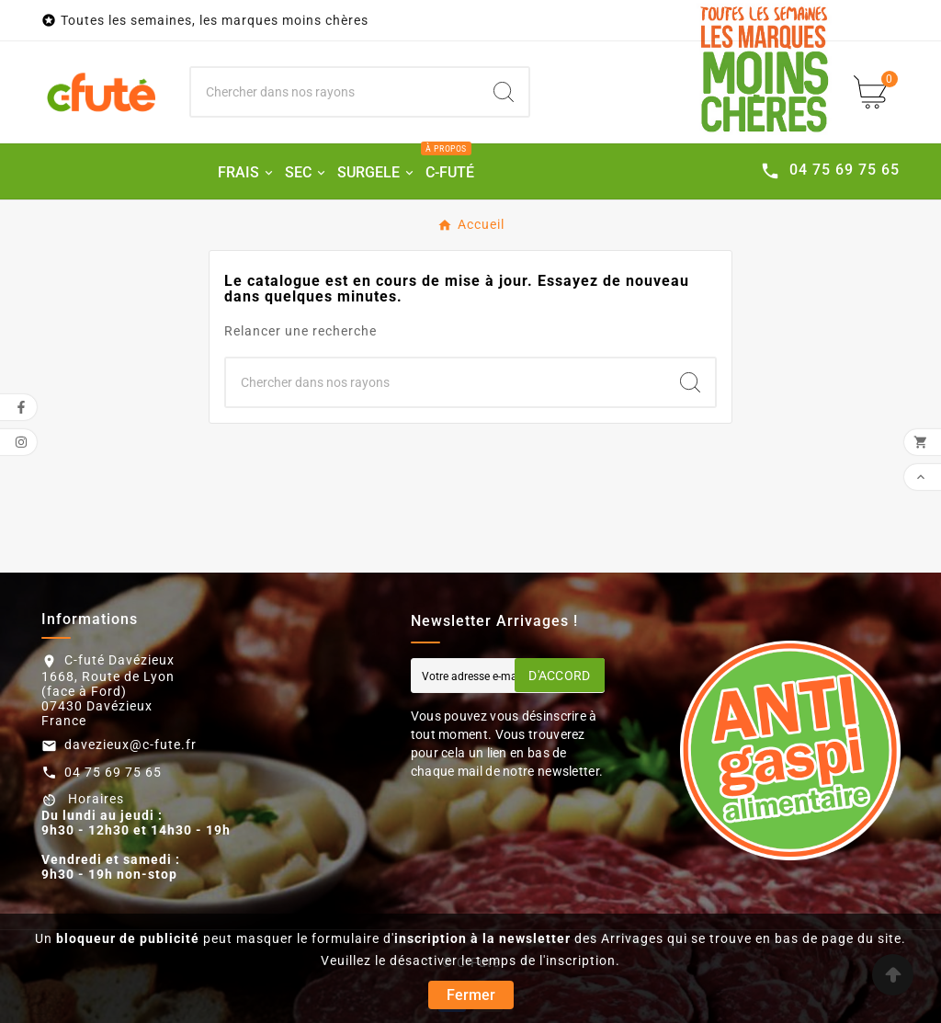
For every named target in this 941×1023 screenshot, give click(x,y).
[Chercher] (335, 92)
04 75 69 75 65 (113, 772)
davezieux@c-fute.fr (130, 744)
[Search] (503, 92)
